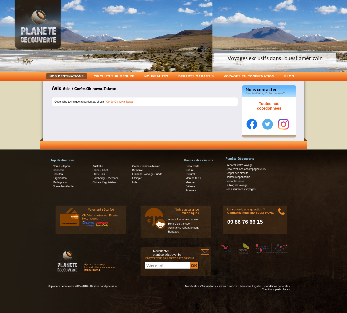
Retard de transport (179, 223)
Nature (189, 170)
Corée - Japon (61, 166)
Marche (190, 182)
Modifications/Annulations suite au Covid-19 (211, 286)
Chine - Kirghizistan (104, 182)
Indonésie (58, 170)
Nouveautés (156, 76)
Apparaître (110, 286)
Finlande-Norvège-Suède (147, 174)
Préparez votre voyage (239, 165)
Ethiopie (137, 178)
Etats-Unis (99, 174)
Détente (190, 186)
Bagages (173, 231)
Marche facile (193, 178)
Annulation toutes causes (183, 219)
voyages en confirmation (249, 76)
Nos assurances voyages (241, 189)
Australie (98, 166)
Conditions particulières (276, 289)
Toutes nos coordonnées (269, 106)
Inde (134, 182)
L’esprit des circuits (237, 173)
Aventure (190, 190)
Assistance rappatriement (183, 227)
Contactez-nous (235, 181)
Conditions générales (277, 286)
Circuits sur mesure (114, 76)
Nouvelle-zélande (63, 186)
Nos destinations (67, 76)
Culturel (190, 174)
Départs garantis (196, 76)
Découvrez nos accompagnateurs (246, 169)
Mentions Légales (250, 286)
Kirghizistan (60, 178)
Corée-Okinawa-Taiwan (120, 101)
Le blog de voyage (236, 185)
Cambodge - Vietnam (105, 178)
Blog (289, 76)
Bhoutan (58, 174)
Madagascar (60, 182)
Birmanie (137, 170)
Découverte (192, 166)
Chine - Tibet (100, 170)
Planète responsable (238, 177)
